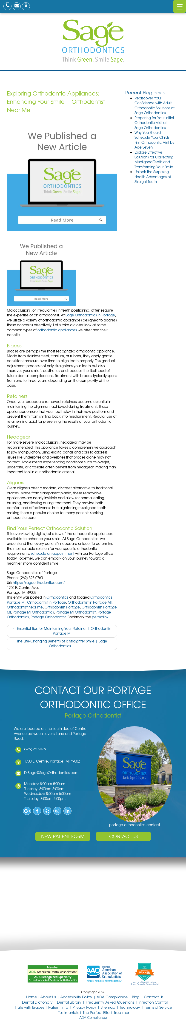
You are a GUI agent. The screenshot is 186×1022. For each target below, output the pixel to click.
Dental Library (69, 1002)
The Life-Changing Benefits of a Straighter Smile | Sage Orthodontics (62, 643)
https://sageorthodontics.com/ (39, 582)
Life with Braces (30, 1007)
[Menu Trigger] (179, 6)
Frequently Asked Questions (110, 1002)
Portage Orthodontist (48, 616)
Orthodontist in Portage (46, 602)
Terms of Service (158, 1007)
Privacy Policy (84, 1007)
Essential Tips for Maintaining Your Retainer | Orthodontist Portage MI (62, 631)
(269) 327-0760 (33, 749)
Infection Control (153, 1002)
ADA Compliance (112, 996)
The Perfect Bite (96, 1012)
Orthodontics (57, 597)
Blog (136, 996)
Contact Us (123, 836)
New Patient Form (62, 836)
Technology (130, 1007)
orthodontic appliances (57, 329)
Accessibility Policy (76, 996)
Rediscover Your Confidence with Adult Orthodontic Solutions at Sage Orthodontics (154, 105)
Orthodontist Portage (62, 607)
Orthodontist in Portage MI (90, 602)
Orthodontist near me (25, 607)
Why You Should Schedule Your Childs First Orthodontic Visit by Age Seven (154, 140)
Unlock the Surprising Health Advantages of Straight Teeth (152, 176)
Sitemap (108, 1007)
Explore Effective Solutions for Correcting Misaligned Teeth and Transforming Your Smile (153, 159)
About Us (48, 996)
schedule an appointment (52, 553)
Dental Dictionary (37, 1002)
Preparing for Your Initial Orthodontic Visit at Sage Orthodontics (154, 122)
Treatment (123, 1012)
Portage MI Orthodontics (33, 612)
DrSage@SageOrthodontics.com (49, 772)
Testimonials (68, 1012)
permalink (100, 616)
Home (31, 996)
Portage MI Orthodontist (76, 612)
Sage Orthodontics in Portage (90, 315)
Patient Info (58, 1007)
